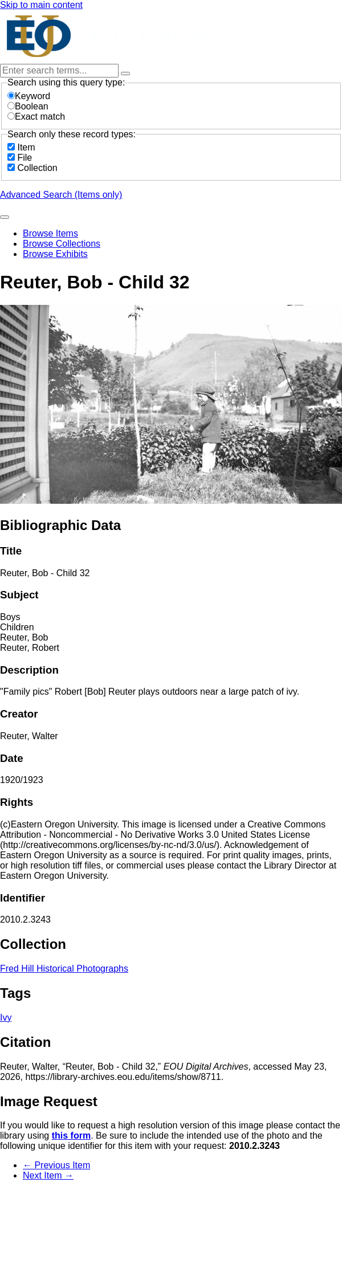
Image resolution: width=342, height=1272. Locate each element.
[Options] (125, 73)
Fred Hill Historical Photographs (64, 968)
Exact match (36, 116)
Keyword (28, 96)
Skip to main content (41, 5)
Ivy (5, 1017)
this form (71, 1135)
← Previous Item (56, 1165)
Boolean (27, 106)
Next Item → (48, 1175)
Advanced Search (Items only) (61, 194)
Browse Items (50, 233)
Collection (37, 168)
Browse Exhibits (55, 254)
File (24, 157)
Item (26, 147)
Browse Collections (61, 243)
